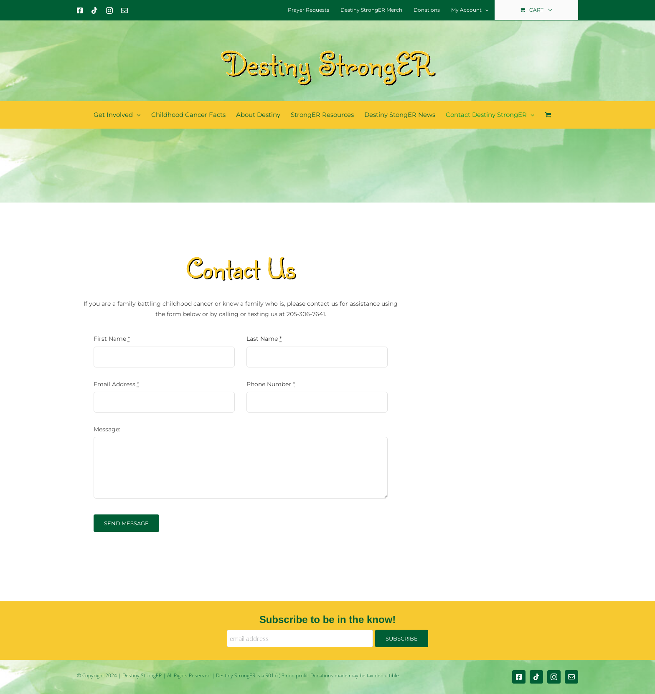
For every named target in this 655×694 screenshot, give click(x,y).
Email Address (116, 384)
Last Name (264, 338)
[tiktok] (536, 677)
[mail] (571, 677)
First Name (112, 338)
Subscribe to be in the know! (327, 619)
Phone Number (270, 384)
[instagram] (554, 677)
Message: (107, 429)
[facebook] (519, 677)
